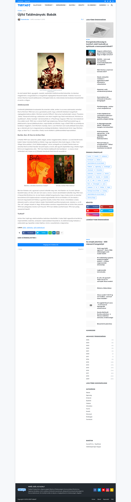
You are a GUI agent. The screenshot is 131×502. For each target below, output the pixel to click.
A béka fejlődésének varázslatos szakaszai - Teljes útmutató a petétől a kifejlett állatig (105, 116)
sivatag (105, 191)
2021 (99, 351)
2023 (99, 346)
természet (90, 160)
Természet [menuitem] (48, 5)
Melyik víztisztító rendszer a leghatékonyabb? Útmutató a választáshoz (103, 80)
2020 (99, 354)
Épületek (88, 400)
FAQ (112, 499)
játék (24, 10)
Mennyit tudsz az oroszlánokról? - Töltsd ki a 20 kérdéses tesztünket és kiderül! (104, 145)
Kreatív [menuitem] (81, 5)
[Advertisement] (51, 38)
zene (104, 184)
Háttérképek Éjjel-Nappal (93, 447)
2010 (99, 376)
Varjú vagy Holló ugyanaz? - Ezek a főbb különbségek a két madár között (104, 251)
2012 (99, 371)
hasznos (99, 173)
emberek (104, 156)
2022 (99, 348)
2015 (99, 362)
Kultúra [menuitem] (72, 5)
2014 (99, 365)
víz (88, 180)
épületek (89, 177)
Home (93, 499)
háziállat (106, 177)
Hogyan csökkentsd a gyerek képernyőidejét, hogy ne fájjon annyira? (105, 52)
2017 (99, 357)
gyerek (106, 180)
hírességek (96, 184)
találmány (30, 227)
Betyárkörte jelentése (104, 324)
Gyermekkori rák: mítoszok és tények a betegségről (104, 99)
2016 (99, 359)
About (99, 499)
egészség (98, 166)
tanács (107, 173)
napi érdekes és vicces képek (95, 194)
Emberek (88, 398)
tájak (108, 187)
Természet (89, 419)
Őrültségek (89, 417)
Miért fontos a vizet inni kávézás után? (105, 71)
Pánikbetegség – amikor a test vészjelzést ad (105, 107)
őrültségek (107, 166)
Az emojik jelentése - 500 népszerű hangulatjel (96, 243)
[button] (108, 5)
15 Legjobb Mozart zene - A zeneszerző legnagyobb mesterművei (105, 305)
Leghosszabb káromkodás (101, 271)
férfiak (102, 187)
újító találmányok (39, 227)
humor (89, 156)
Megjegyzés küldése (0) (50, 245)
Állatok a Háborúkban (104, 288)
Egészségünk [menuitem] (60, 5)
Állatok (88, 392)
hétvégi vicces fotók (93, 191)
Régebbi (80, 249)
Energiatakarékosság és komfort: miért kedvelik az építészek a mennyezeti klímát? (99, 44)
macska (98, 177)
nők (93, 180)
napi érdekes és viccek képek (95, 163)
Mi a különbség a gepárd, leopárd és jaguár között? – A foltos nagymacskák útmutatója (105, 261)
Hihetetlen (89, 406)
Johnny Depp (91, 197)
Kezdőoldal (20, 1)
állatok (98, 160)
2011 (99, 373)
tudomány (90, 173)
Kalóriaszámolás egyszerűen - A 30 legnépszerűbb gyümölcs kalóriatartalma (103, 135)
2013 (99, 368)
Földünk (89, 166)
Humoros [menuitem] (102, 5)
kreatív (97, 156)
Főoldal (20, 10)
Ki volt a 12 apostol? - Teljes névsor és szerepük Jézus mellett (105, 279)
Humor (88, 409)
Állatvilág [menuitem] (37, 5)
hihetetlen (99, 170)
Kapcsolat (27, 1)
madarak (90, 187)
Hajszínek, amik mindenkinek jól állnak (104, 90)
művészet (90, 170)
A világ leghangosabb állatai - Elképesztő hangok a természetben (105, 125)
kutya (99, 180)
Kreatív (88, 411)
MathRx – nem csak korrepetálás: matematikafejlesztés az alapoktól (104, 61)
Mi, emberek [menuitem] (92, 5)
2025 (99, 340)
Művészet (89, 414)
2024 (99, 343)
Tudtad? (34, 499)
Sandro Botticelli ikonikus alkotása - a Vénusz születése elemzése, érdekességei (105, 314)
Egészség (89, 395)
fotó (88, 184)
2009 (99, 379)
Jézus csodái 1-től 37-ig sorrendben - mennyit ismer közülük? (105, 296)
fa (96, 187)
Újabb (20, 249)
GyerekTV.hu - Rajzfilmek (93, 444)
